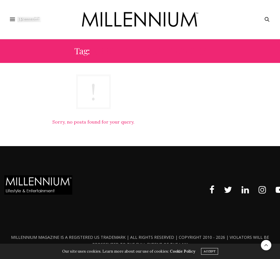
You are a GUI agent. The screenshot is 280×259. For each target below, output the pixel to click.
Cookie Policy (182, 251)
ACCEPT (209, 251)
